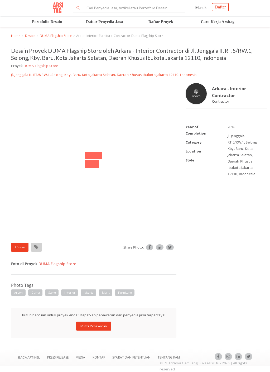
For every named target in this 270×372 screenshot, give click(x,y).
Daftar (220, 7)
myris (106, 292)
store (52, 292)
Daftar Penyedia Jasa (104, 22)
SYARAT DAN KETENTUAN (131, 357)
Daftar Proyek (160, 22)
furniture (125, 292)
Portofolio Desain (47, 22)
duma (35, 292)
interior (69, 292)
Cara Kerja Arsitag (218, 22)
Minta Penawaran (93, 326)
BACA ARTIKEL (29, 357)
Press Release (57, 357)
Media (81, 357)
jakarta (89, 292)
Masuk (201, 7)
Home (15, 36)
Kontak (99, 357)
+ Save (20, 247)
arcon (18, 292)
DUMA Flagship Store (56, 36)
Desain (30, 36)
